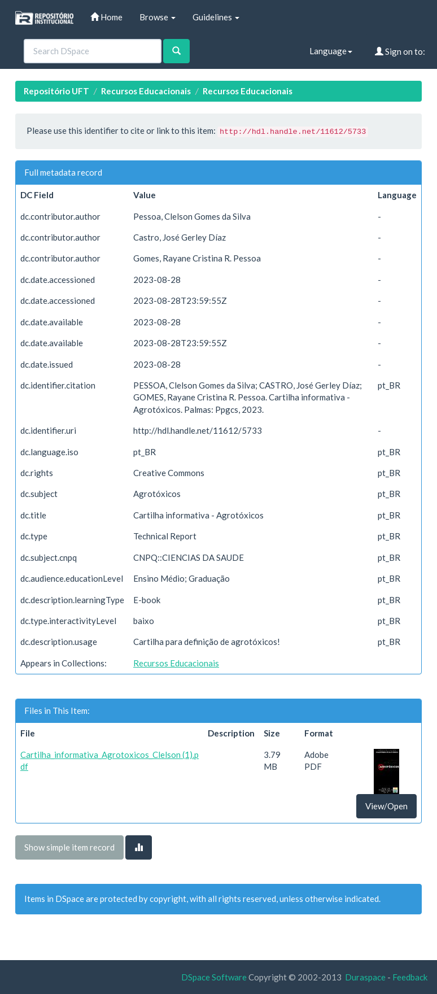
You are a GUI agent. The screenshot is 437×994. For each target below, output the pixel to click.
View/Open (386, 806)
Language (330, 51)
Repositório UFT (56, 91)
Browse (157, 17)
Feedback (409, 977)
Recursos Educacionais (146, 91)
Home (106, 17)
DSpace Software (214, 977)
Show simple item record (69, 847)
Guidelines (216, 17)
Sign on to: (400, 51)
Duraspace (365, 977)
